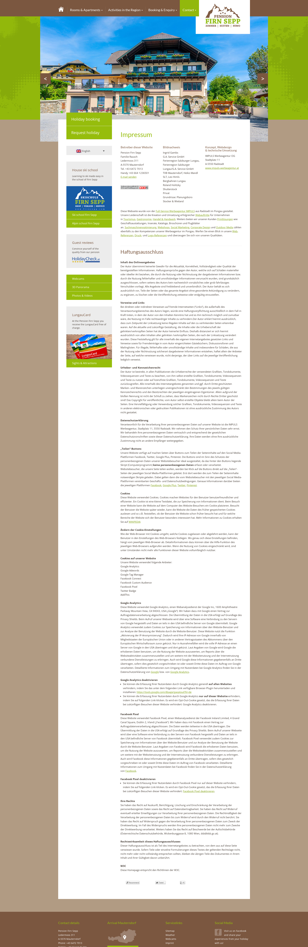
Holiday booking (85, 119)
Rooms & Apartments (86, 10)
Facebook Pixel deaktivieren (198, 791)
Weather (170, 935)
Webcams (78, 279)
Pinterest (192, 485)
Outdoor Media (224, 227)
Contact (189, 10)
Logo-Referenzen (157, 235)
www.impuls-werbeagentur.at (222, 168)
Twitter (181, 485)
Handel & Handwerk (164, 219)
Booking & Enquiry (162, 10)
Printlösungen (225, 219)
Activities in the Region (125, 10)
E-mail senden (129, 176)
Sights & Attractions (84, 363)
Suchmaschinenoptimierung (140, 227)
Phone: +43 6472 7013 (70, 943)
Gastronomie (144, 219)
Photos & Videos (82, 295)
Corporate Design (200, 227)
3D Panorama (80, 287)
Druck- (138, 235)
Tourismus (129, 219)
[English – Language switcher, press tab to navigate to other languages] (90, 150)
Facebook (156, 485)
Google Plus (169, 485)
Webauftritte (202, 215)
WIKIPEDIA (134, 521)
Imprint (170, 943)
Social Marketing (180, 227)
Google (155, 672)
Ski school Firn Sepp (84, 215)
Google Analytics (179, 672)
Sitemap (170, 930)
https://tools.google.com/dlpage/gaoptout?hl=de (164, 692)
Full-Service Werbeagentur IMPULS (175, 211)
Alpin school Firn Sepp (85, 223)
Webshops (163, 227)
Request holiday (85, 132)
